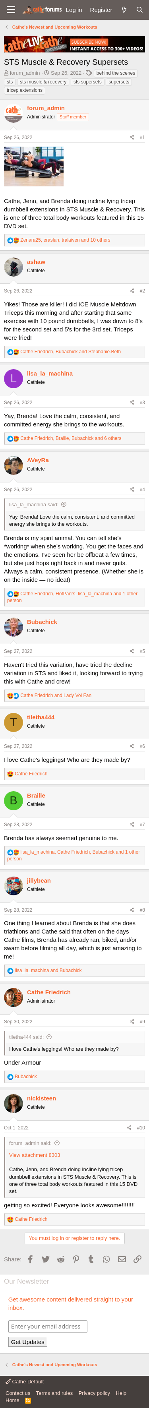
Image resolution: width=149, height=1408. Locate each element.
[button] (11, 10)
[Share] (132, 137)
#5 (142, 651)
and (55, 695)
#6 (142, 746)
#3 (142, 402)
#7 (142, 824)
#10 (141, 1128)
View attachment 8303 (34, 1155)
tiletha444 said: (26, 1037)
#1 (142, 137)
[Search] (139, 9)
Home (12, 1400)
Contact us (18, 1393)
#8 (142, 910)
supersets (118, 82)
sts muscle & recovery (43, 82)
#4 (142, 489)
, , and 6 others (70, 438)
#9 (142, 1022)
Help (121, 1393)
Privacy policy (94, 1393)
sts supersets (88, 82)
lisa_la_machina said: (33, 504)
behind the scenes (116, 73)
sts (10, 82)
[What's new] (124, 9)
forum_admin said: (30, 1143)
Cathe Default (25, 1382)
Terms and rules (54, 1393)
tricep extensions (25, 90)
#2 (142, 291)
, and (70, 351)
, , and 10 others (65, 240)
